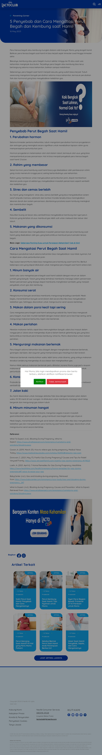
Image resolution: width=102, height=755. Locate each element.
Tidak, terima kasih (57, 381)
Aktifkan (39, 381)
